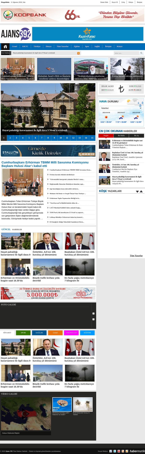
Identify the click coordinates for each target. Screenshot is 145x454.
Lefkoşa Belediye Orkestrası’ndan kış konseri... (66, 217)
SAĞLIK (39, 332)
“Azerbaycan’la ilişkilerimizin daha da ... (64, 203)
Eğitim (77, 46)
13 (80, 138)
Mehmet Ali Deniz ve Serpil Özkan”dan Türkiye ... (68, 193)
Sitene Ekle (104, 2)
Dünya (48, 46)
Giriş (123, 2)
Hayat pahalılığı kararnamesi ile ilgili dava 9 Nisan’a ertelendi (34, 53)
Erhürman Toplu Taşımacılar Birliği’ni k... (65, 198)
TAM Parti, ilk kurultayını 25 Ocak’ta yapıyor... (67, 212)
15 (92, 138)
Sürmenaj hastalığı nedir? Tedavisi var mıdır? (62, 406)
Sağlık (97, 46)
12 (73, 138)
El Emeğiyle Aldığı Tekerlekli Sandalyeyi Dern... (67, 222)
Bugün (105, 135)
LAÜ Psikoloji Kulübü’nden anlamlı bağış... (65, 208)
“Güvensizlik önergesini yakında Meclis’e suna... (67, 179)
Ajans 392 (9, 451)
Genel (14, 46)
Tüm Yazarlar (63, 46)
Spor (87, 46)
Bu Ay (136, 135)
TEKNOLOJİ (71, 332)
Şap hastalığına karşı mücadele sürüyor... (64, 189)
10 (61, 138)
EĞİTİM (87, 332)
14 (86, 138)
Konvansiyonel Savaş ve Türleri (82, 406)
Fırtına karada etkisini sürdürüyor (62, 174)
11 (67, 138)
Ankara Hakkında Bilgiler (11, 433)
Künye (131, 2)
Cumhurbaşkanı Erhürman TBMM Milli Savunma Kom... (70, 170)
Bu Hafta (121, 135)
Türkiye (37, 46)
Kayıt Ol (115, 2)
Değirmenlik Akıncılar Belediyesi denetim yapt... (67, 184)
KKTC (25, 46)
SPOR (23, 332)
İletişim (139, 2)
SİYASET (7, 332)
